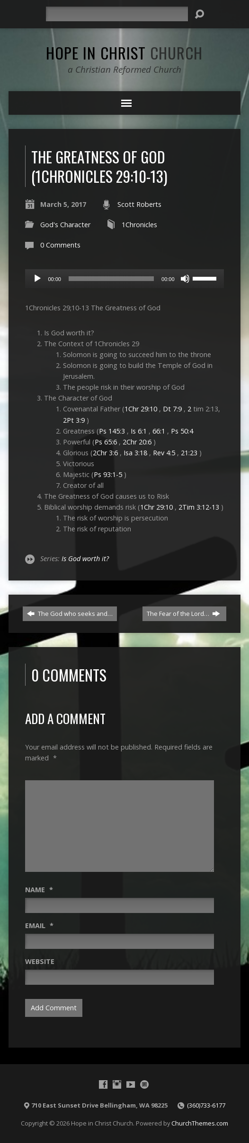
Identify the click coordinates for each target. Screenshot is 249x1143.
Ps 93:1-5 (108, 474)
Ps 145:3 (112, 430)
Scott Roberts (139, 204)
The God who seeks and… (70, 613)
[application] (124, 278)
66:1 (158, 430)
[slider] (111, 278)
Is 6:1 (139, 430)
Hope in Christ (124, 52)
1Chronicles (139, 224)
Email (39, 925)
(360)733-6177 (206, 1105)
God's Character (65, 224)
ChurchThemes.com (199, 1123)
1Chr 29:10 (140, 408)
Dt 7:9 (172, 408)
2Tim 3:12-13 (198, 507)
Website (39, 961)
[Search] (117, 14)
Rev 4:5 (164, 452)
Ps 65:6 (106, 441)
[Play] (37, 278)
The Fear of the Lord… (183, 613)
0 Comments (60, 244)
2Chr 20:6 (137, 441)
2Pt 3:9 (74, 420)
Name (39, 889)
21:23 (189, 452)
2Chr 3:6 (105, 452)
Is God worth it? (85, 558)
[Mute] (185, 278)
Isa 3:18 (135, 452)
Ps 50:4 (182, 430)
